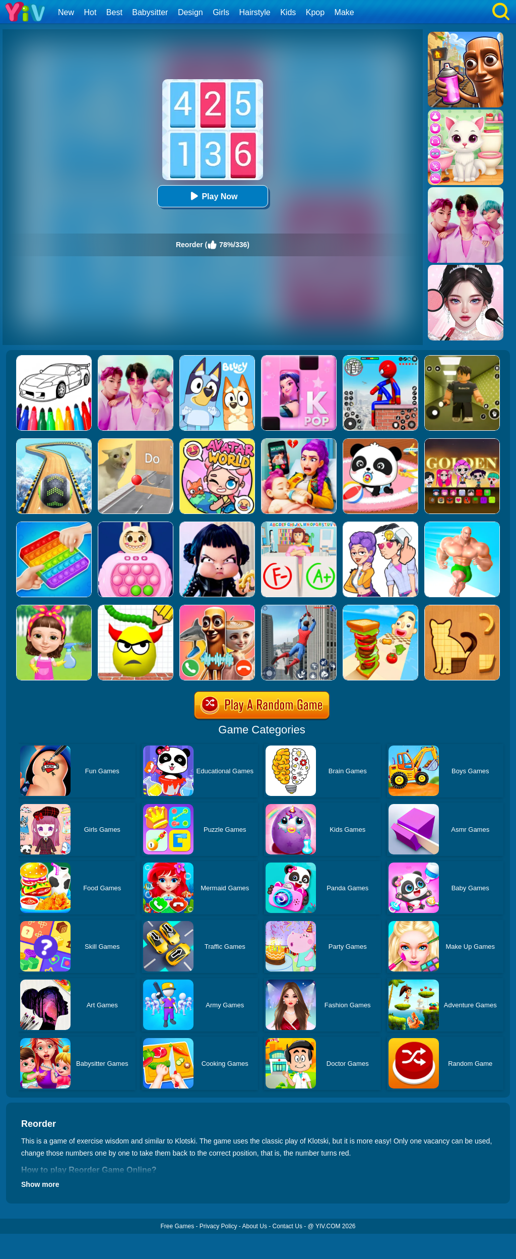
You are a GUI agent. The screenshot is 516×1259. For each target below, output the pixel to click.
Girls (221, 12)
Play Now (212, 196)
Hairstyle (255, 12)
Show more (40, 1184)
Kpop (315, 12)
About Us (254, 1226)
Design (190, 12)
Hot (90, 12)
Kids (288, 12)
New (66, 12)
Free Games (177, 1226)
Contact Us (287, 1226)
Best (114, 12)
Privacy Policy (218, 1226)
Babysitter (150, 12)
